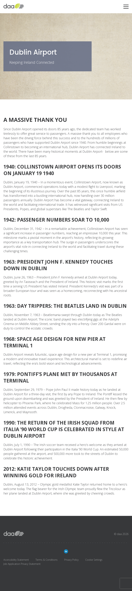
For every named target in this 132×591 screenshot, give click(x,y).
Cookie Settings (93, 559)
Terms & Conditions (47, 559)
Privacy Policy (71, 559)
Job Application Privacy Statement (22, 563)
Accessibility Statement (16, 559)
